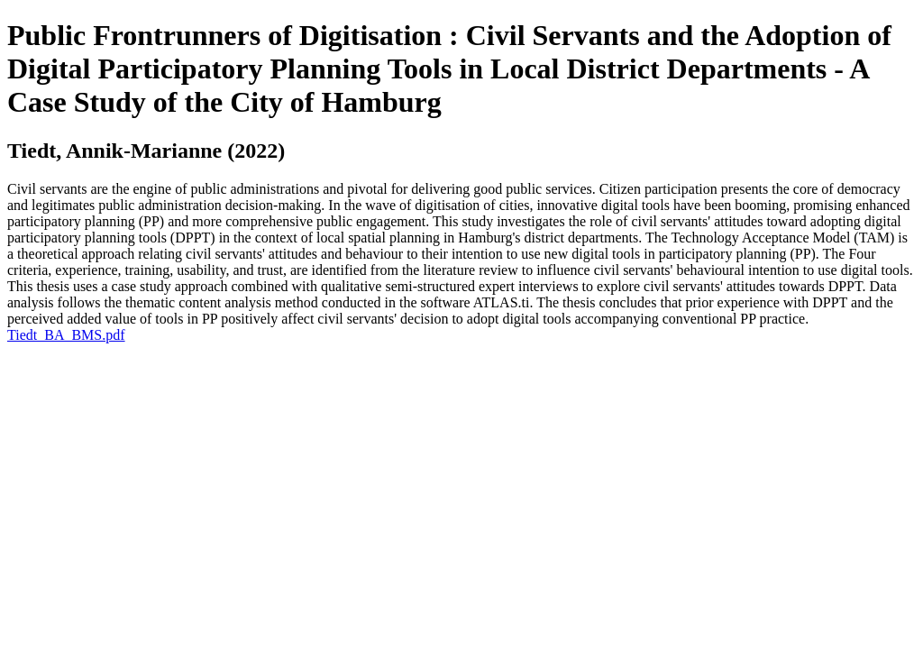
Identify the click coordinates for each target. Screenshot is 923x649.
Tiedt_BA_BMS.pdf (66, 335)
